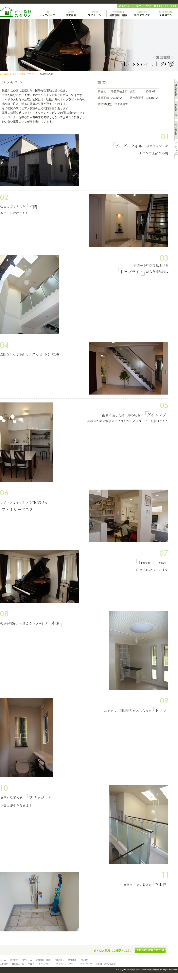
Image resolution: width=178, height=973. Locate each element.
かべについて (142, 13)
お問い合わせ (165, 6)
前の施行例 (176, 90)
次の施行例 (176, 130)
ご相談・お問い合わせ (106, 964)
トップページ (47, 13)
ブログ (31, 964)
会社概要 (4, 964)
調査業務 (72, 960)
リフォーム (95, 13)
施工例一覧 (176, 110)
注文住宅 (71, 13)
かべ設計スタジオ (16, 12)
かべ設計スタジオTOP (12, 74)
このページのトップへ (176, 148)
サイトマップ (144, 6)
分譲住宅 (84, 960)
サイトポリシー (45, 964)
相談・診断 (118, 13)
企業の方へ (166, 13)
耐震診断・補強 (43, 960)
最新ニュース (126, 6)
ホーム (3, 960)
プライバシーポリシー (66, 964)
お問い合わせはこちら (150, 950)
